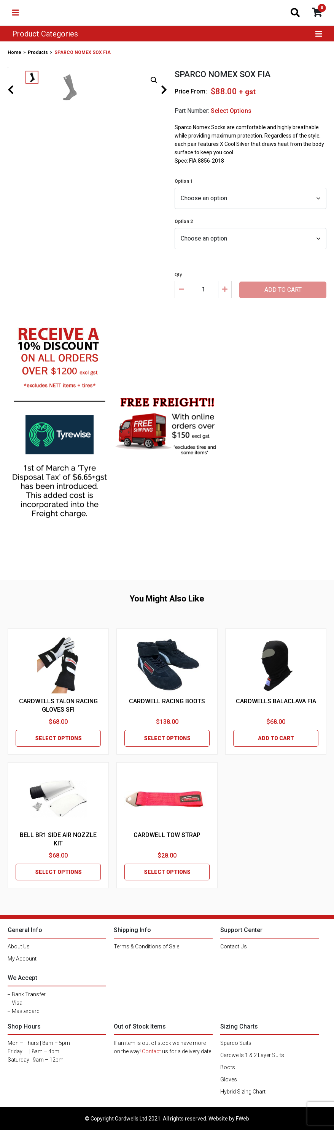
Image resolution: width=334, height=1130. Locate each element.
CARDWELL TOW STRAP (167, 835)
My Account (22, 959)
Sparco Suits (235, 1043)
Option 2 (184, 221)
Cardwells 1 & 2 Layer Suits (252, 1055)
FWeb (242, 1119)
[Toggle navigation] (16, 12)
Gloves (228, 1079)
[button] (154, 80)
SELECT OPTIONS (58, 738)
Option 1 (184, 181)
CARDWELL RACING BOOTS (167, 701)
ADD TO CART (276, 738)
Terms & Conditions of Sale (146, 946)
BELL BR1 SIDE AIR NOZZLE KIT (58, 839)
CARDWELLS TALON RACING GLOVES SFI (58, 705)
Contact (151, 1051)
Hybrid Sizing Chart (243, 1092)
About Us (19, 946)
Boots (227, 1067)
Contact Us (233, 946)
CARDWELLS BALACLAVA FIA (276, 701)
